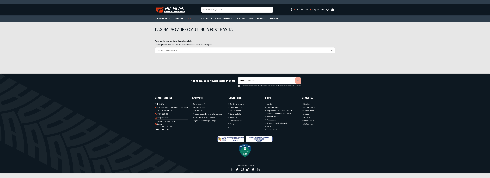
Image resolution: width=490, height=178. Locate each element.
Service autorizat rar (237, 104)
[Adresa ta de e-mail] (266, 80)
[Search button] (270, 10)
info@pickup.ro (163, 117)
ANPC (232, 124)
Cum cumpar (197, 110)
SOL (231, 127)
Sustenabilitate (235, 114)
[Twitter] (237, 169)
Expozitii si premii (273, 107)
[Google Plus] (248, 169)
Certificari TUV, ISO (236, 107)
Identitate (306, 104)
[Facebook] (232, 169)
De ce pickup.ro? (199, 104)
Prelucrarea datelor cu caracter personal (207, 114)
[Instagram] (242, 169)
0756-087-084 (163, 114)
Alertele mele (308, 124)
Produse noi (271, 120)
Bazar (269, 126)
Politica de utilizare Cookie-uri (204, 117)
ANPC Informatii (235, 110)
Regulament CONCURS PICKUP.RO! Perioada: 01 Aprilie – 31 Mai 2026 (279, 111)
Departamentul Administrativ (277, 123)
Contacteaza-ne (236, 120)
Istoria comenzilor (310, 107)
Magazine (233, 117)
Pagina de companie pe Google (204, 120)
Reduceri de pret (273, 116)
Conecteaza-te (308, 120)
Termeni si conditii (199, 107)
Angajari (270, 104)
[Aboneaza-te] (298, 80)
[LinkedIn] (258, 169)
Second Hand (272, 129)
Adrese (306, 114)
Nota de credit (308, 110)
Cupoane (306, 117)
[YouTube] (253, 169)
